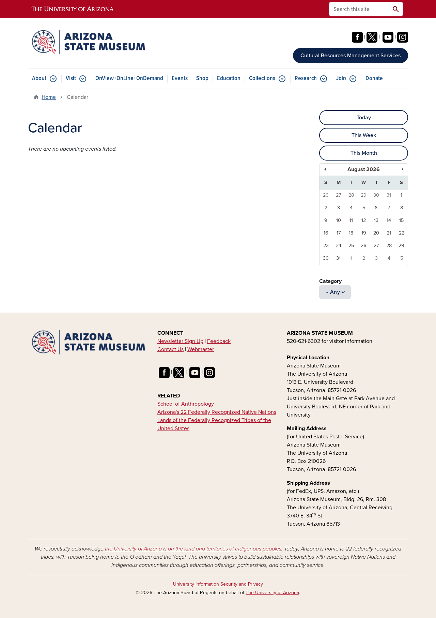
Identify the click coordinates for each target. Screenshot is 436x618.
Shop (202, 78)
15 (401, 220)
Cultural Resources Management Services (350, 55)
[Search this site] (359, 9)
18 (351, 233)
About (39, 78)
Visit (71, 78)
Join (341, 78)
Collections (262, 78)
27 (338, 195)
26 (326, 195)
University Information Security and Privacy (218, 584)
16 (326, 233)
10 (338, 220)
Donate (374, 78)
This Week (364, 135)
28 (351, 195)
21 (389, 233)
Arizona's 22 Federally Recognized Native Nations (216, 412)
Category (330, 281)
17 (339, 233)
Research (306, 78)
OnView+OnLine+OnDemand (129, 78)
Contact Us (170, 349)
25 (351, 245)
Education (228, 78)
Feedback (219, 341)
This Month (364, 153)
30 (376, 195)
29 (364, 195)
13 (376, 220)
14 (389, 220)
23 (326, 245)
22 (401, 233)
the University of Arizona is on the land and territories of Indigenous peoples (193, 548)
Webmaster (200, 349)
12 (363, 220)
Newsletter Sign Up (180, 341)
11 (351, 220)
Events (180, 78)
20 (376, 233)
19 (363, 233)
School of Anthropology (185, 404)
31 (389, 195)
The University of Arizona (272, 593)
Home (49, 97)
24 (338, 245)
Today (364, 117)
